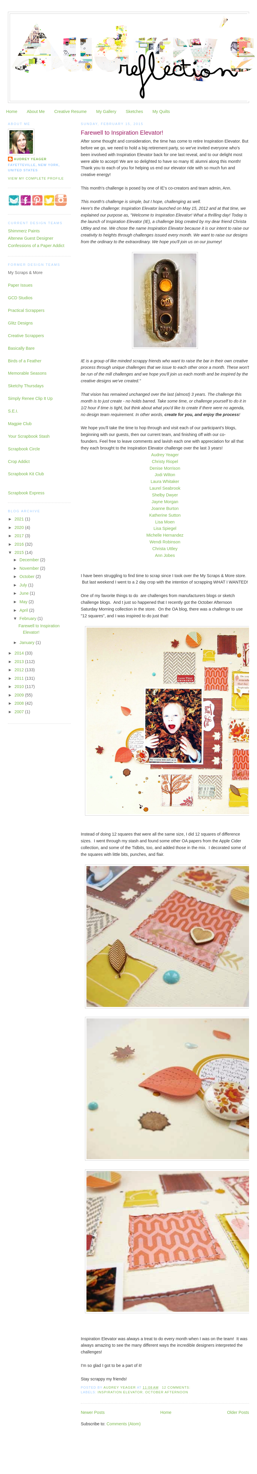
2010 (19, 686)
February (28, 618)
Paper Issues (20, 285)
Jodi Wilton (165, 474)
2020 (19, 527)
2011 (19, 678)
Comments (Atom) (123, 1423)
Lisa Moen (165, 522)
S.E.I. (13, 411)
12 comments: (177, 1387)
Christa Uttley (165, 548)
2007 (19, 711)
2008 (19, 703)
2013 (19, 661)
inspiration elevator (120, 1392)
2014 (19, 653)
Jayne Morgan (165, 501)
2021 (19, 519)
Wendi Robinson (165, 542)
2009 (19, 695)
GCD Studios (20, 297)
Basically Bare (21, 348)
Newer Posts (93, 1412)
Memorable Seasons (27, 373)
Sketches (134, 111)
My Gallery (106, 111)
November (29, 568)
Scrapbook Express (26, 493)
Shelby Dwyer (165, 495)
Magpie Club (19, 423)
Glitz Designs (20, 323)
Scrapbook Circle (24, 449)
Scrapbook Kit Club (26, 473)
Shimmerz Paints (24, 231)
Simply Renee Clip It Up (30, 398)
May (24, 601)
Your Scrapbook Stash (29, 436)
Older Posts (238, 1412)
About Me (36, 111)
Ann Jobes (165, 555)
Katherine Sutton (165, 515)
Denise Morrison (165, 468)
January (27, 642)
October (27, 576)
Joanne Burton (164, 508)
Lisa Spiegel (164, 528)
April (24, 610)
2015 (19, 552)
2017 (19, 535)
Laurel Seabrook (164, 488)
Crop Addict (19, 461)
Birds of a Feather (24, 361)
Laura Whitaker (165, 481)
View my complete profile (36, 178)
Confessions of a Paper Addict (36, 245)
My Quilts (161, 111)
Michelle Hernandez (164, 535)
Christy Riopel (165, 461)
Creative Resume (70, 111)
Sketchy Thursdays (26, 385)
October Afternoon (166, 1392)
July (23, 585)
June (24, 593)
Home (11, 111)
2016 (19, 544)
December (29, 559)
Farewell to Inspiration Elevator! (122, 132)
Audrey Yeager (165, 454)
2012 (19, 669)
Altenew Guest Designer (30, 238)
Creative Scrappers (26, 335)
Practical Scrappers (26, 310)
